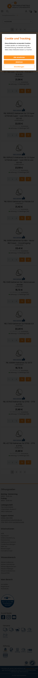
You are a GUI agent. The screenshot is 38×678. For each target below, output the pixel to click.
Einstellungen (19, 67)
